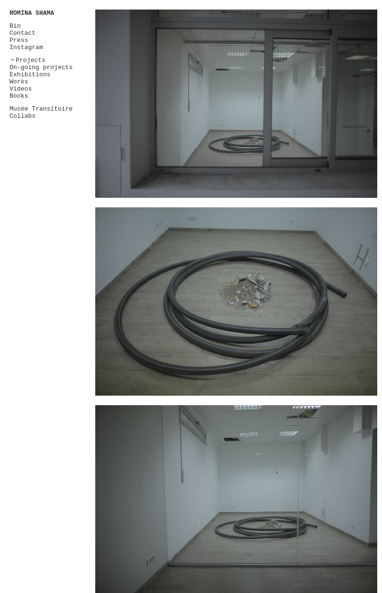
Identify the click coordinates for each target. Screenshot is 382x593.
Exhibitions (30, 74)
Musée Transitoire (41, 108)
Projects (30, 60)
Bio (15, 26)
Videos (21, 88)
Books (19, 96)
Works (19, 81)
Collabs (23, 116)
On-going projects (41, 67)
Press (19, 40)
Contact (23, 33)
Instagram (26, 47)
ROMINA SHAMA (32, 13)
